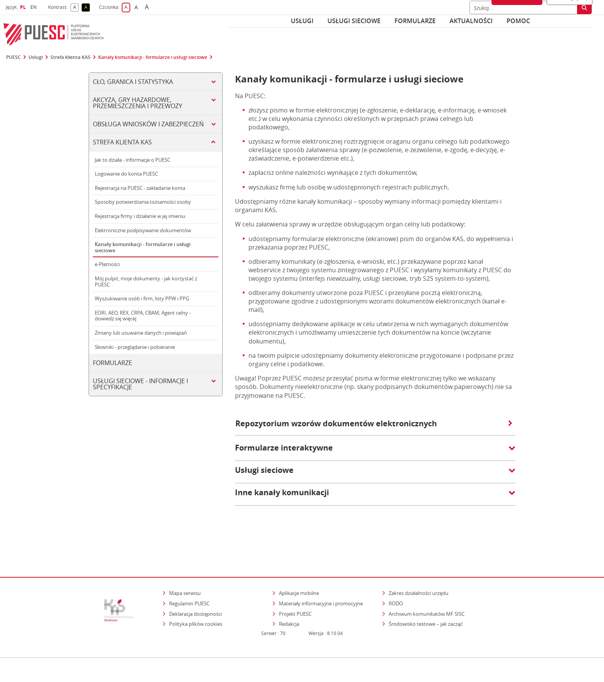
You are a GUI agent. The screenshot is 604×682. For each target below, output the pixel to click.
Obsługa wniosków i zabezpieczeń (148, 124)
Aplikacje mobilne (299, 559)
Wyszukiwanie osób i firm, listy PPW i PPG (142, 298)
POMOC (518, 21)
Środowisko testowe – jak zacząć (426, 590)
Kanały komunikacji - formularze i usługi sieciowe (152, 57)
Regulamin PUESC (189, 570)
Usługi (302, 21)
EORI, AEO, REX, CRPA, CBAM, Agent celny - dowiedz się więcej (143, 315)
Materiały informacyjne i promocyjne (321, 570)
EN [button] (34, 7)
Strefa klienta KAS (70, 57)
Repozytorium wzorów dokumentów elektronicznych (373, 423)
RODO (396, 570)
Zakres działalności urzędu (419, 559)
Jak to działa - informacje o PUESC (132, 159)
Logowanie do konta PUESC (126, 173)
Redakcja (289, 590)
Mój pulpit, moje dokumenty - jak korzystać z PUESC (146, 281)
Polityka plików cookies (195, 590)
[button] (375, 451)
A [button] (76, 7)
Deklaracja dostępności (195, 580)
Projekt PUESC (295, 580)
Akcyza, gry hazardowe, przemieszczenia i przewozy (137, 103)
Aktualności (471, 21)
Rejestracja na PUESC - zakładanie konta (140, 187)
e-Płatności (107, 264)
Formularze (415, 21)
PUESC (13, 57)
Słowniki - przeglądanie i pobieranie (135, 347)
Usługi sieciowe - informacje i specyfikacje (140, 384)
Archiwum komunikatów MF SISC (427, 580)
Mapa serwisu (185, 559)
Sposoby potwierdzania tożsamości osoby (143, 201)
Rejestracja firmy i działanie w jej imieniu (140, 216)
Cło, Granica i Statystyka (133, 81)
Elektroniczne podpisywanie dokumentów (143, 230)
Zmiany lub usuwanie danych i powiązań (141, 332)
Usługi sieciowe (354, 21)
